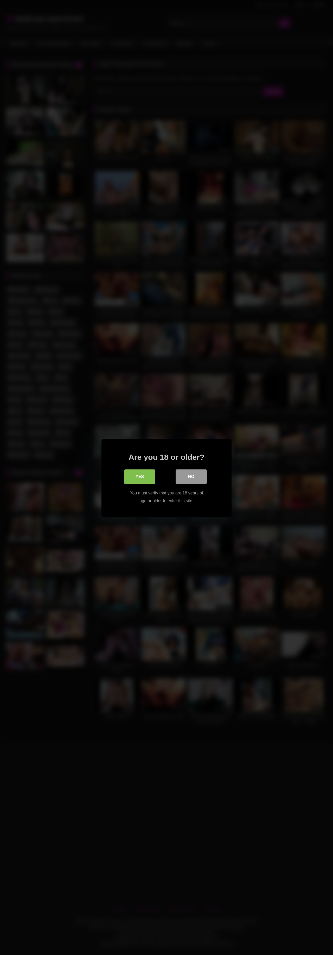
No (191, 476)
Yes (140, 476)
